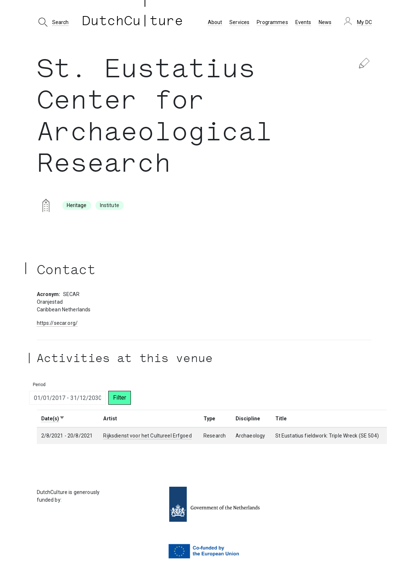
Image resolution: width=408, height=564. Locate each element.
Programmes (272, 22)
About (215, 22)
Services (239, 22)
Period (39, 384)
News (325, 22)
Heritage (77, 205)
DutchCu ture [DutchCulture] (132, 22)
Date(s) (53, 418)
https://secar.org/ (57, 323)
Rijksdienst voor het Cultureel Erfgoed (147, 436)
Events (303, 22)
